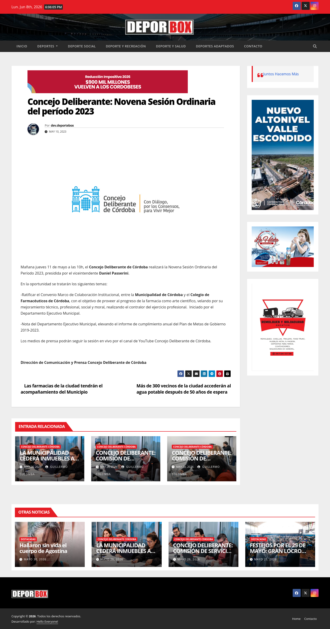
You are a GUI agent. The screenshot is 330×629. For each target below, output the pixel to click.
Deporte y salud (171, 46)
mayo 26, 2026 (112, 559)
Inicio (21, 46)
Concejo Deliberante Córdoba (40, 446)
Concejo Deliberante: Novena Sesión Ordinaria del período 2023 (121, 106)
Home (296, 619)
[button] (315, 46)
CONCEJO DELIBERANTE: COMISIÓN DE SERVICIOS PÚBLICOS (125, 458)
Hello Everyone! (47, 621)
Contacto (253, 46)
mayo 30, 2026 (35, 559)
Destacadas (28, 539)
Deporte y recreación (126, 46)
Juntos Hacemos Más (281, 73)
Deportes (47, 46)
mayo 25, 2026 (265, 559)
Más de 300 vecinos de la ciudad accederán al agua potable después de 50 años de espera (183, 389)
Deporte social (82, 46)
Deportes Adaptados (215, 46)
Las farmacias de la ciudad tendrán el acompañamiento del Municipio (62, 389)
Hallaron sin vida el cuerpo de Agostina (43, 548)
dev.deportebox (62, 125)
